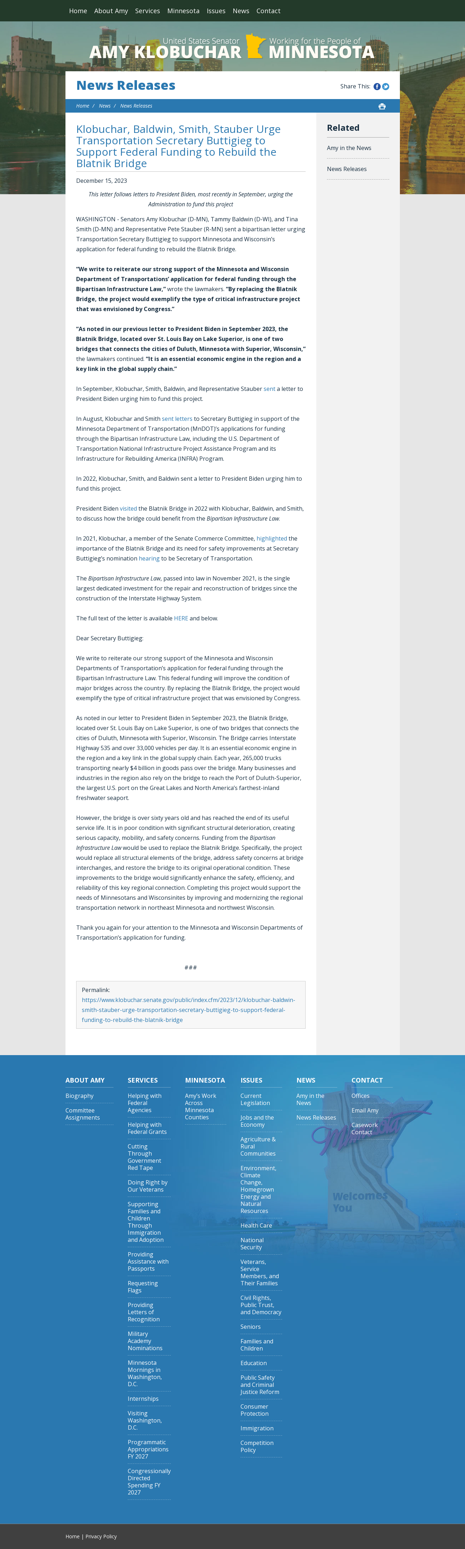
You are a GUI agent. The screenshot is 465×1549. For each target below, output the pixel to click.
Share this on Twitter (385, 86)
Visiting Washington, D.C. (145, 1420)
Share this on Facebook (377, 86)
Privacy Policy (101, 1536)
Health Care (256, 1225)
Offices (361, 1096)
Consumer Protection (255, 1410)
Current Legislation (255, 1099)
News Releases (125, 85)
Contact (269, 10)
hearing (149, 558)
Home (78, 10)
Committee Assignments (82, 1114)
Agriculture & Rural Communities (258, 1146)
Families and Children (257, 1345)
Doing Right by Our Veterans (148, 1186)
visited (128, 508)
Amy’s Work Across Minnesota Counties (200, 1106)
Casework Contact (365, 1128)
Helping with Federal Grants (147, 1128)
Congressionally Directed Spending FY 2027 (149, 1481)
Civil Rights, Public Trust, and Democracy (261, 1305)
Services (147, 10)
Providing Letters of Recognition (144, 1312)
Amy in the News (349, 148)
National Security (252, 1243)
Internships (143, 1399)
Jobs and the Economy (257, 1121)
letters (183, 419)
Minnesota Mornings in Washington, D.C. (145, 1373)
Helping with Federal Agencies (145, 1103)
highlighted (272, 538)
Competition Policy (257, 1446)
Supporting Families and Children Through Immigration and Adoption (146, 1222)
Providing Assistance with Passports (148, 1261)
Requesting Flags (143, 1287)
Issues (216, 10)
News (241, 10)
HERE (181, 618)
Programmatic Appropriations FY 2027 (148, 1449)
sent (269, 389)
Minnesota (183, 10)
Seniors (251, 1327)
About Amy (111, 10)
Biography (79, 1096)
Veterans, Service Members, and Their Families (260, 1272)
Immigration (257, 1428)
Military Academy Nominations (145, 1341)
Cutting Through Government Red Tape (144, 1157)
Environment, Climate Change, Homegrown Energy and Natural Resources (258, 1190)
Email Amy (365, 1110)
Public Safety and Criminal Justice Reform (260, 1385)
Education (254, 1363)
